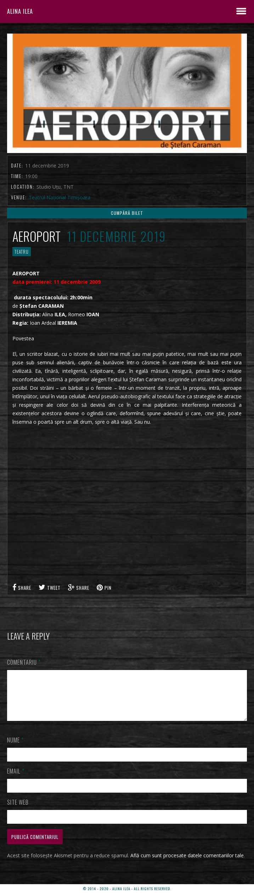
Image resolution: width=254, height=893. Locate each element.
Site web (18, 810)
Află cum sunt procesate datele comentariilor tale (187, 863)
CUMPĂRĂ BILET (127, 213)
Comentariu (24, 662)
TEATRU (22, 251)
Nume (15, 748)
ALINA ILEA (20, 11)
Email (15, 779)
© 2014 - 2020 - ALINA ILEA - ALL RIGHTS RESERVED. (127, 888)
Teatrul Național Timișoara (59, 197)
